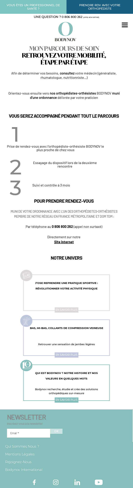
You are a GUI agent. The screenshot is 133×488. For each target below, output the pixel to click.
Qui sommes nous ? (22, 446)
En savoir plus (67, 309)
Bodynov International (23, 470)
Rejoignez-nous (18, 462)
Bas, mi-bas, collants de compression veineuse (66, 328)
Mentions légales (20, 454)
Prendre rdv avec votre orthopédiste (99, 6)
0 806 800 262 (72, 17)
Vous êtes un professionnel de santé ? (33, 6)
